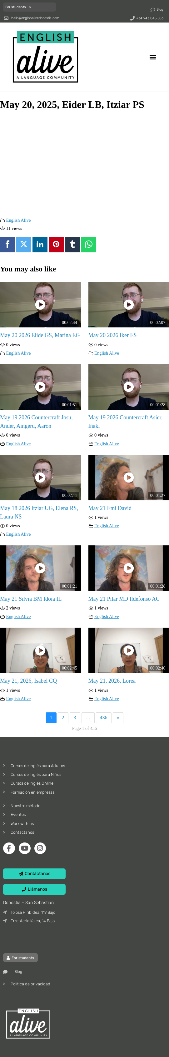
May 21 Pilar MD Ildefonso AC (124, 599)
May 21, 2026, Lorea (112, 681)
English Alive (18, 220)
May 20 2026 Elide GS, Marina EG (40, 335)
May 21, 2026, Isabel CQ (28, 681)
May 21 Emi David (110, 508)
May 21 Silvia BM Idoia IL (31, 599)
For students (18, 7)
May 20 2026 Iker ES (112, 335)
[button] (153, 57)
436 (103, 717)
